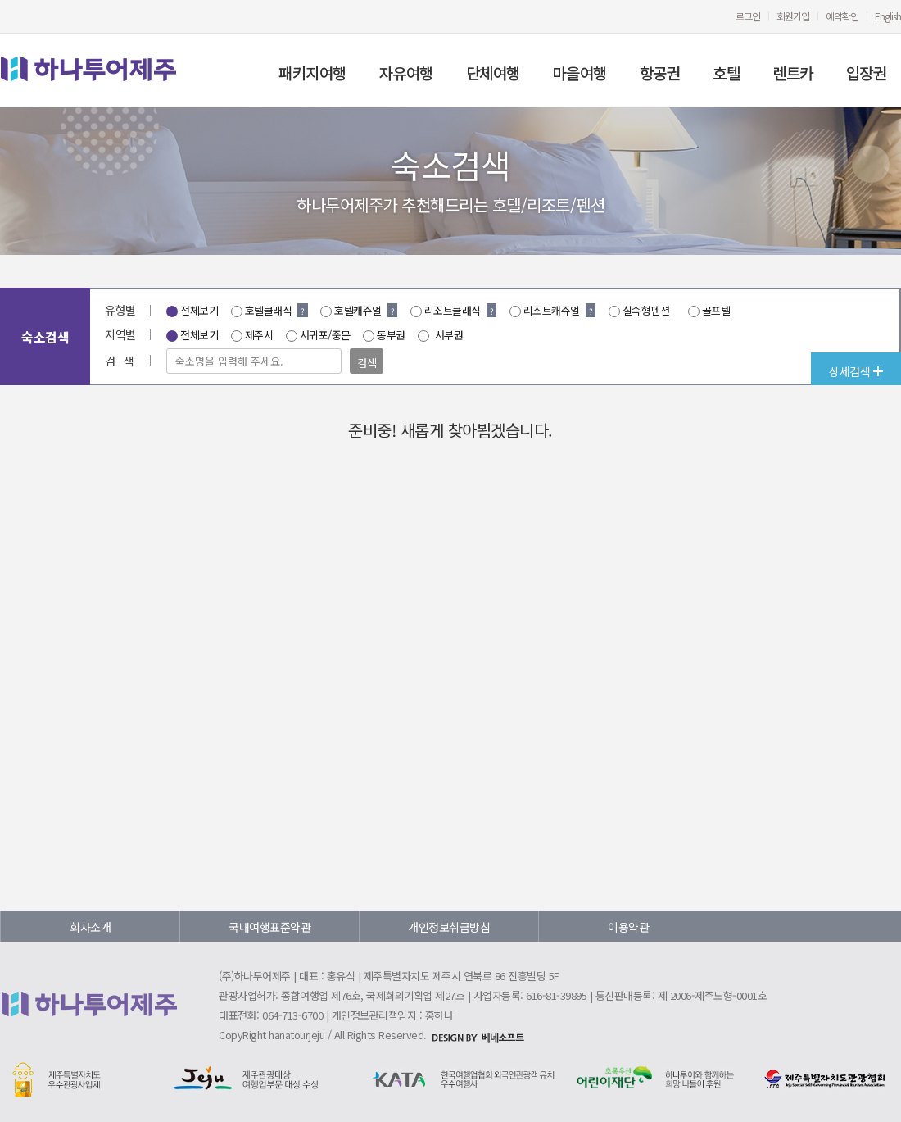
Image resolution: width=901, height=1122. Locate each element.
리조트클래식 (452, 310)
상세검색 (856, 371)
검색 (366, 362)
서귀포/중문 (325, 335)
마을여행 (580, 72)
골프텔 (716, 310)
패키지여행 (312, 72)
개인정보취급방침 (449, 927)
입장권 (866, 72)
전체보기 (199, 310)
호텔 (726, 72)
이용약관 (628, 927)
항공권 (660, 72)
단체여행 (493, 72)
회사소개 (90, 927)
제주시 (259, 335)
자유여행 (406, 72)
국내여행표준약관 (269, 927)
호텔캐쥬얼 (358, 310)
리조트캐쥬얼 (551, 310)
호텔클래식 (268, 310)
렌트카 (792, 72)
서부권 (447, 335)
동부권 (391, 335)
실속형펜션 (646, 310)
